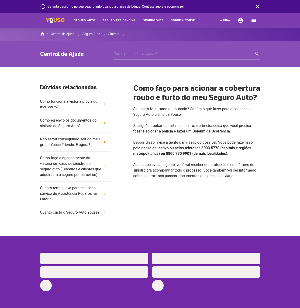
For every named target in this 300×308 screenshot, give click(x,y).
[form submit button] (257, 54)
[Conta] (240, 20)
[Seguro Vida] (153, 20)
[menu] (253, 20)
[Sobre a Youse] (183, 20)
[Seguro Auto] (84, 20)
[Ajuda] (225, 20)
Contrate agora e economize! (163, 6)
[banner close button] (257, 6)
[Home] (55, 20)
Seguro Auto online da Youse (157, 114)
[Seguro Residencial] (119, 20)
